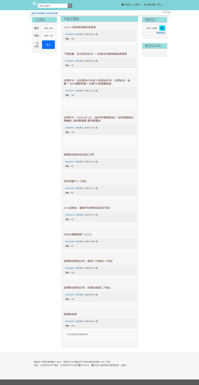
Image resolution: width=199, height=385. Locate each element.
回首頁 (126, 4)
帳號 (36, 28)
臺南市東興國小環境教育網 (44, 13)
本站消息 (79, 34)
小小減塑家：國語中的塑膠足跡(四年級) (87, 207)
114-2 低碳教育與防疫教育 (80, 27)
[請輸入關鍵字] (53, 6)
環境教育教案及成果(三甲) (79, 154)
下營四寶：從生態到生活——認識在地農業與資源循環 (95, 54)
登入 (160, 4)
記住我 (36, 44)
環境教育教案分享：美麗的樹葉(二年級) (87, 287)
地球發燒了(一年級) (75, 181)
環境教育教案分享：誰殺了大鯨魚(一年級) (88, 261)
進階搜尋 (160, 32)
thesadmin (69, 34)
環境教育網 (70, 314)
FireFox (96, 365)
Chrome (84, 365)
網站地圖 (150, 4)
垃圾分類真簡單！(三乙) (78, 234)
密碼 (36, 35)
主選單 (137, 4)
